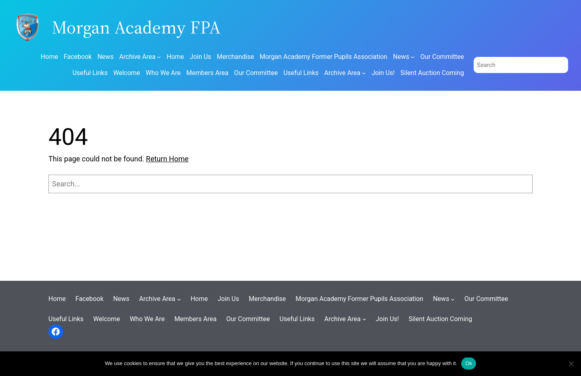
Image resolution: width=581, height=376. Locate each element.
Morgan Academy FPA (136, 27)
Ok (468, 363)
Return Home (167, 159)
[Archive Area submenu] (159, 57)
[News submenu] (413, 57)
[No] (571, 363)
